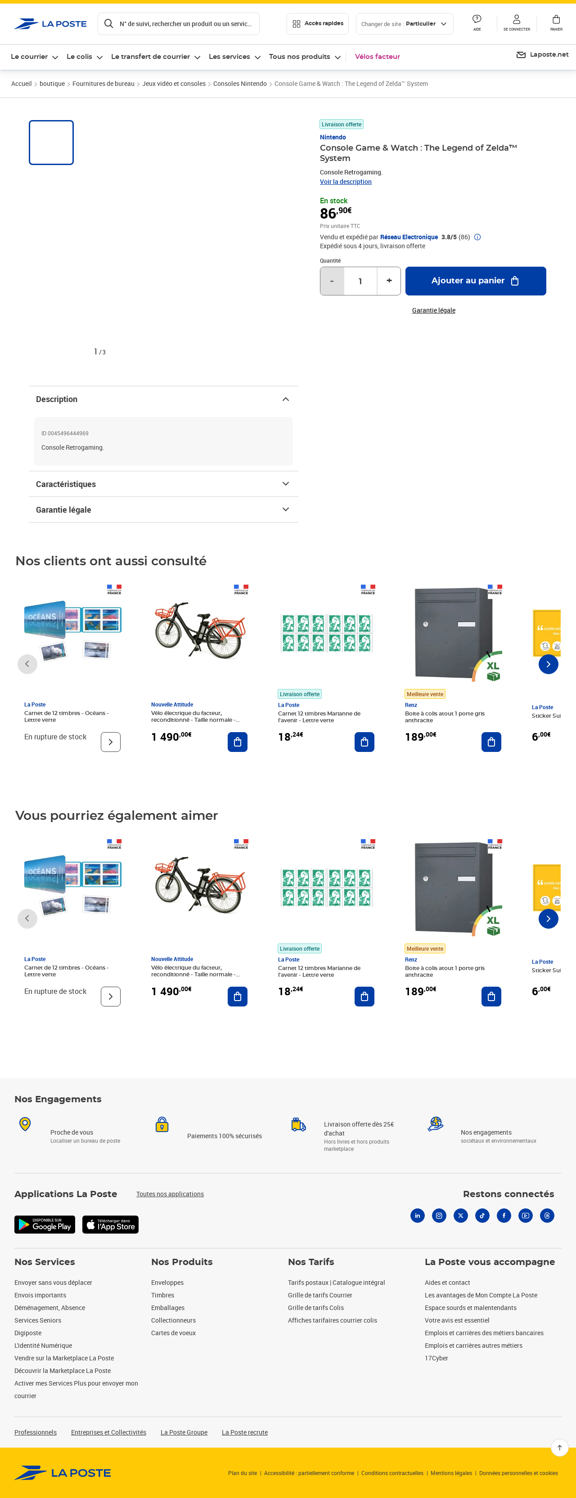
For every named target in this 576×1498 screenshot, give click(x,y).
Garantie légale (163, 509)
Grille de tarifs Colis (316, 1307)
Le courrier (29, 57)
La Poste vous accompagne (490, 1262)
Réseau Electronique (409, 237)
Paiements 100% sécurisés (224, 1135)
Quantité (330, 260)
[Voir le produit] (111, 742)
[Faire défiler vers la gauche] (27, 664)
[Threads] (547, 1215)
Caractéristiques (163, 483)
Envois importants (40, 1295)
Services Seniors (37, 1320)
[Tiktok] (482, 1215)
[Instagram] (439, 1215)
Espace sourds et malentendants (471, 1307)
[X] (461, 1215)
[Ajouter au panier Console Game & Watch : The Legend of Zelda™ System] (476, 281)
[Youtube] (525, 1215)
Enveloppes (167, 1282)
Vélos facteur (377, 57)
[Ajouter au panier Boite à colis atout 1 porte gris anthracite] (491, 742)
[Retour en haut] (560, 1448)
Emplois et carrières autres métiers (473, 1345)
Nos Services (44, 1262)
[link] (62, 1473)
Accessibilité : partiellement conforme (309, 1472)
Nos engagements (486, 1132)
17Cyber (436, 1358)
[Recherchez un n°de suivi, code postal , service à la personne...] (179, 24)
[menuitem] (542, 55)
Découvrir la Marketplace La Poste (62, 1370)
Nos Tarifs (311, 1262)
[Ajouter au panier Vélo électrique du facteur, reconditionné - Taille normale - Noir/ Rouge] (237, 742)
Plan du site (242, 1472)
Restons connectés (508, 1194)
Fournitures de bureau (103, 83)
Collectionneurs (173, 1320)
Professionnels (35, 1432)
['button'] (50, 23)
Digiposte (27, 1332)
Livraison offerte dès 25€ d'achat (359, 1128)
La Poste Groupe (184, 1432)
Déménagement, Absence (49, 1307)
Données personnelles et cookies (518, 1472)
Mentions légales (451, 1472)
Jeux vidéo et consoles (174, 83)
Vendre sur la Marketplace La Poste (64, 1358)
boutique (52, 83)
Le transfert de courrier (150, 57)
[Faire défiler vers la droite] (548, 664)
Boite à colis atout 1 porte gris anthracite (445, 717)
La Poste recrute (245, 1432)
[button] (516, 24)
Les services (229, 57)
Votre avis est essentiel (457, 1320)
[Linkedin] (417, 1215)
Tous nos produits (299, 57)
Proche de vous (71, 1132)
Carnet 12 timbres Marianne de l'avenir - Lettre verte (319, 717)
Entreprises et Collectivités (108, 1432)
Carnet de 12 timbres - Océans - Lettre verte (66, 717)
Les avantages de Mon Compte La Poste (481, 1295)
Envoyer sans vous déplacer (53, 1282)
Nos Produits (182, 1262)
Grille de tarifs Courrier (320, 1295)
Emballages (167, 1307)
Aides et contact (447, 1282)
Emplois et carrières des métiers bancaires (484, 1332)
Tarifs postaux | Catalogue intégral (336, 1282)
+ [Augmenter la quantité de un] (389, 281)
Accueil (21, 83)
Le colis (79, 57)
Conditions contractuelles (392, 1472)
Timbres (162, 1295)
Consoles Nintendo (240, 83)
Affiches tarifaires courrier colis (332, 1320)
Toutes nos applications (170, 1193)
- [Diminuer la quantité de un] (332, 281)
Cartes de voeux (173, 1332)
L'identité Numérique (43, 1345)
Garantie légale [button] (433, 310)
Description (163, 399)
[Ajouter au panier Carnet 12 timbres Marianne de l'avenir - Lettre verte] (364, 742)
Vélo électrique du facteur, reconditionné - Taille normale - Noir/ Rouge (193, 720)
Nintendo (333, 137)
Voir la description (346, 181)
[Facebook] (504, 1215)
